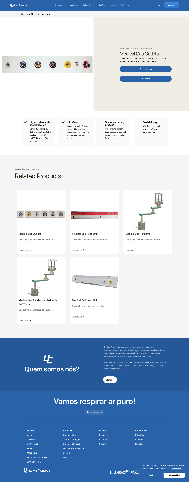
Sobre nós (110, 380)
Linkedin (139, 439)
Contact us (145, 78)
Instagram (139, 435)
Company (59, 5)
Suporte (66, 453)
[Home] (18, 5)
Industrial (88, 5)
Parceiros (103, 439)
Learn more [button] (176, 469)
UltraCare (102, 5)
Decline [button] (152, 475)
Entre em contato (94, 421)
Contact (171, 5)
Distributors (125, 5)
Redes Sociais (142, 430)
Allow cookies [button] (174, 475)
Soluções (103, 435)
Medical (74, 5)
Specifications (146, 69)
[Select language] (160, 5)
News (113, 5)
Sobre (29, 435)
